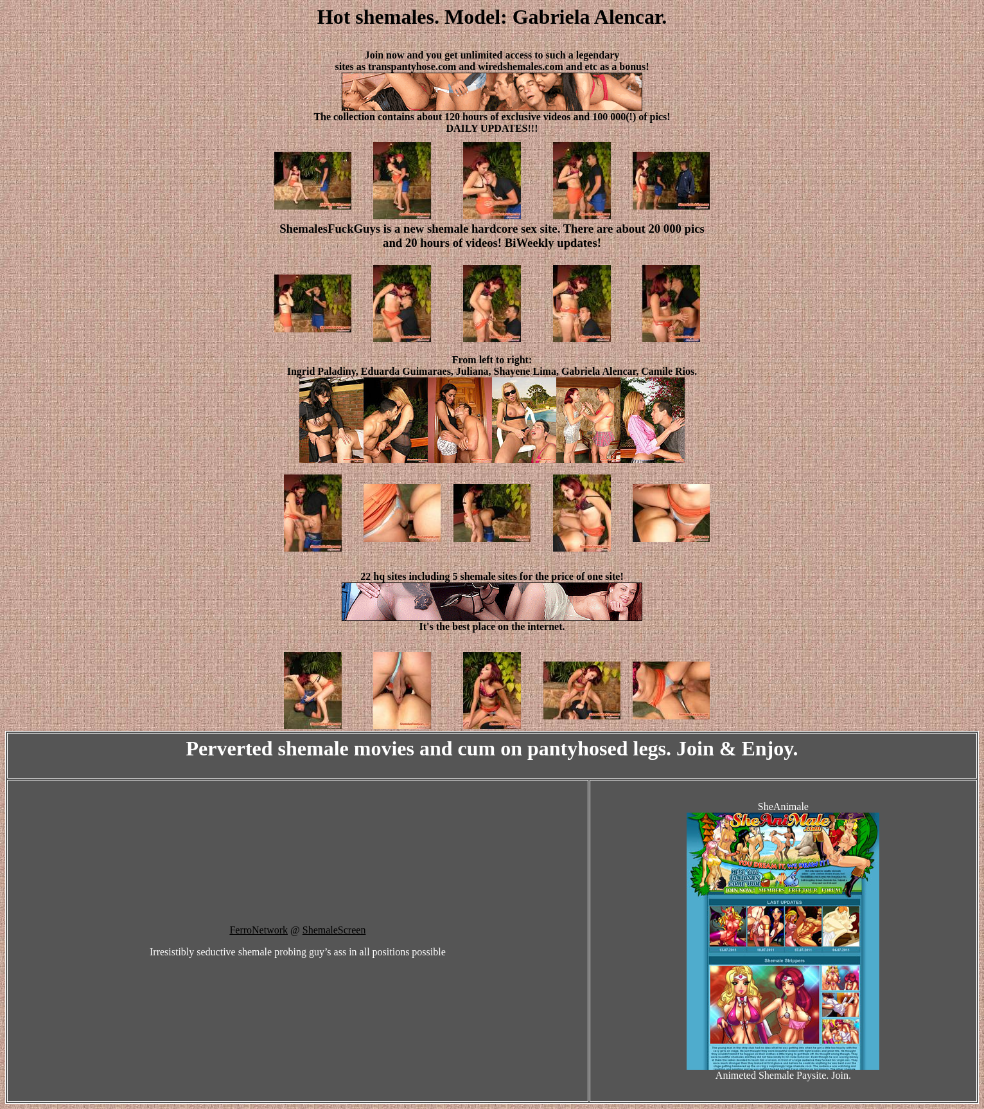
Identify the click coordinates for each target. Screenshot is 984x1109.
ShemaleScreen (334, 929)
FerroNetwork (258, 929)
